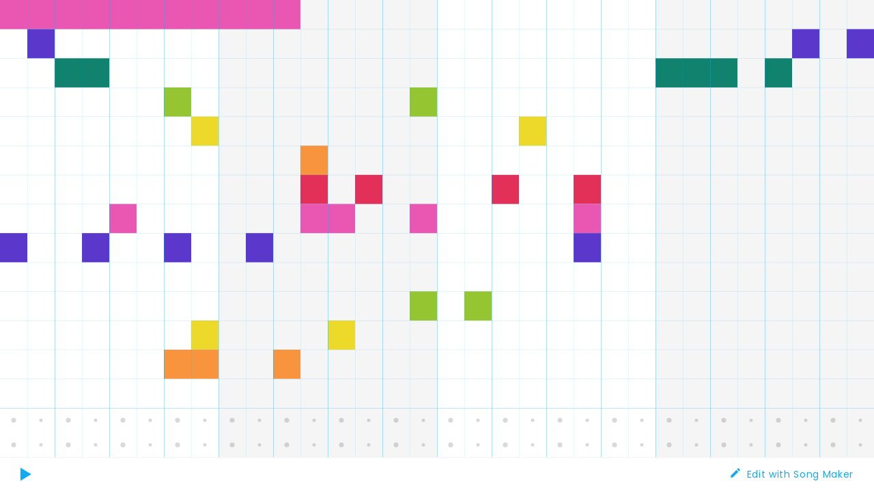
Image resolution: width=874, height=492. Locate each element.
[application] (437, 228)
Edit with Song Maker (800, 474)
